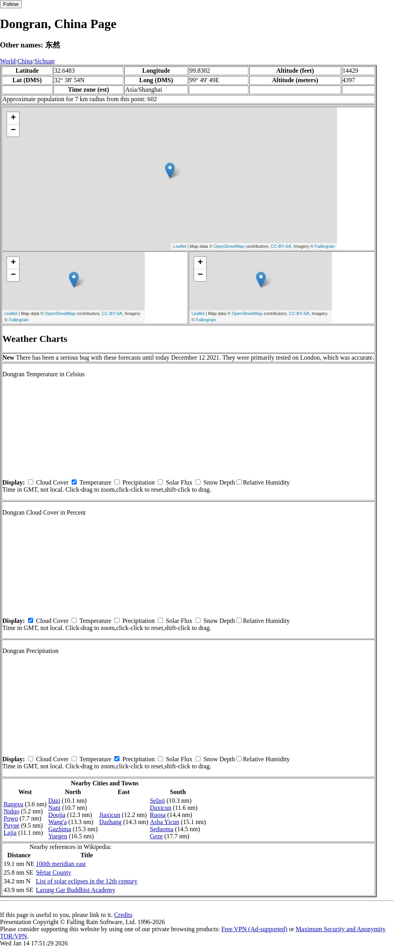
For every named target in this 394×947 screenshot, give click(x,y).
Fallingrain (325, 246)
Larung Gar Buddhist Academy (75, 890)
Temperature (96, 482)
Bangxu (13, 804)
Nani (54, 807)
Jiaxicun (109, 814)
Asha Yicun (165, 822)
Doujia (57, 814)
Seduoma (162, 829)
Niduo (11, 811)
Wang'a (57, 822)
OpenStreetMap (229, 246)
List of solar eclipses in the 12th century (86, 881)
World (8, 61)
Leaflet (179, 246)
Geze (156, 836)
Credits (123, 914)
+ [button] (13, 118)
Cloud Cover (52, 482)
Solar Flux (179, 482)
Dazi (54, 800)
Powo (11, 818)
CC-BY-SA (281, 246)
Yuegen (57, 836)
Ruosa (158, 814)
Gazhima (59, 829)
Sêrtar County (53, 872)
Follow (11, 4)
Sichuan (44, 61)
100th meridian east (61, 863)
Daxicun (160, 807)
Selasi (157, 800)
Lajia (10, 832)
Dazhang (110, 822)
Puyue (11, 825)
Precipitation (138, 482)
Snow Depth (219, 482)
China (24, 61)
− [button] (13, 130)
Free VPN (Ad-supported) (254, 929)
